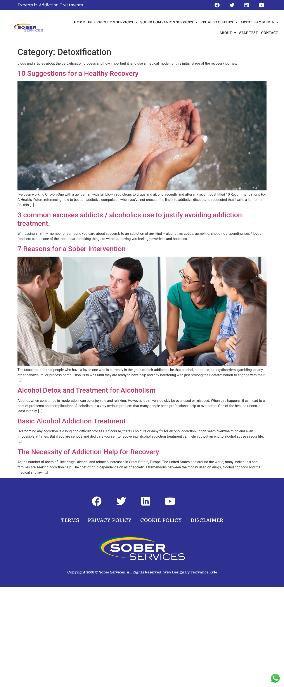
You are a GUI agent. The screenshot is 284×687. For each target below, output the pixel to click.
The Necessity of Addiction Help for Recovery (88, 452)
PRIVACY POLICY (110, 520)
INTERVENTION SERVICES (112, 22)
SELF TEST (248, 33)
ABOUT (228, 33)
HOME (79, 22)
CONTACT (269, 33)
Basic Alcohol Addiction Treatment (71, 421)
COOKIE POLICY (161, 520)
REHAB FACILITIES (218, 22)
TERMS (70, 520)
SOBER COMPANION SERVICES (168, 22)
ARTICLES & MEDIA (259, 22)
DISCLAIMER (206, 520)
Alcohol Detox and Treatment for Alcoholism (86, 390)
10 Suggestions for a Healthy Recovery (78, 73)
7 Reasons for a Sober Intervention (71, 249)
